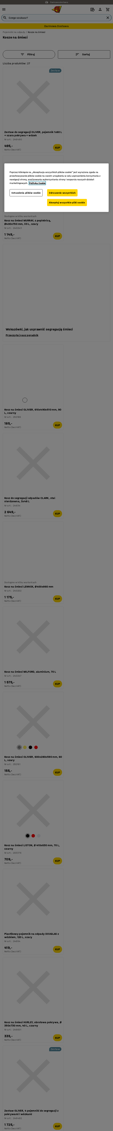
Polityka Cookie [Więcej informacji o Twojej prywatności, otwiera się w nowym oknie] (37, 183)
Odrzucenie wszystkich (62, 192)
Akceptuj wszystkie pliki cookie (67, 202)
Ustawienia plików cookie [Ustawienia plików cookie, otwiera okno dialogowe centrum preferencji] (26, 192)
